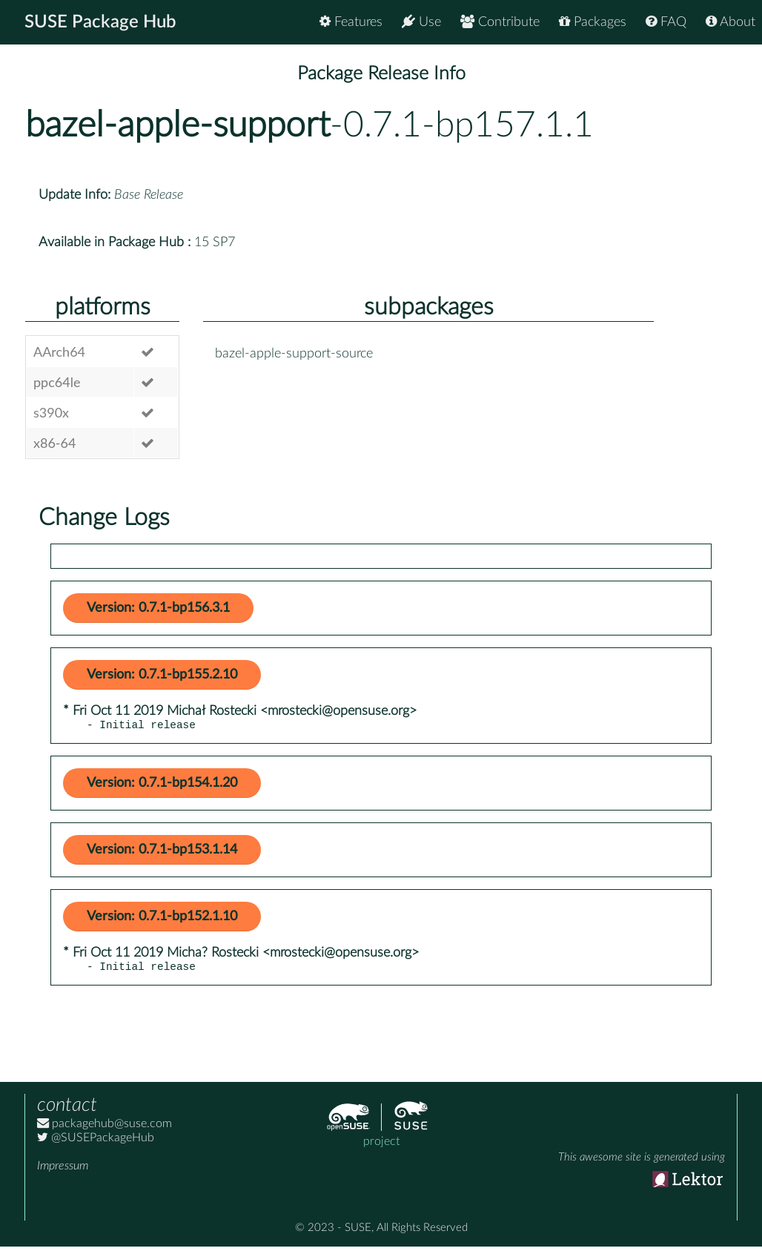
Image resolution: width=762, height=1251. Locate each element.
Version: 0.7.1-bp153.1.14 (162, 852)
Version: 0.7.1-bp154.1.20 (162, 785)
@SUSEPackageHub (95, 1142)
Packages (592, 22)
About (730, 22)
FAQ (666, 22)
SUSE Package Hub (100, 22)
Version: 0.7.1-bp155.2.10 (162, 674)
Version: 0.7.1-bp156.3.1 (158, 608)
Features (350, 22)
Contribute (500, 22)
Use (421, 22)
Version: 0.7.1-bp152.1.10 (162, 918)
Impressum (62, 1170)
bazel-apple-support (177, 125)
